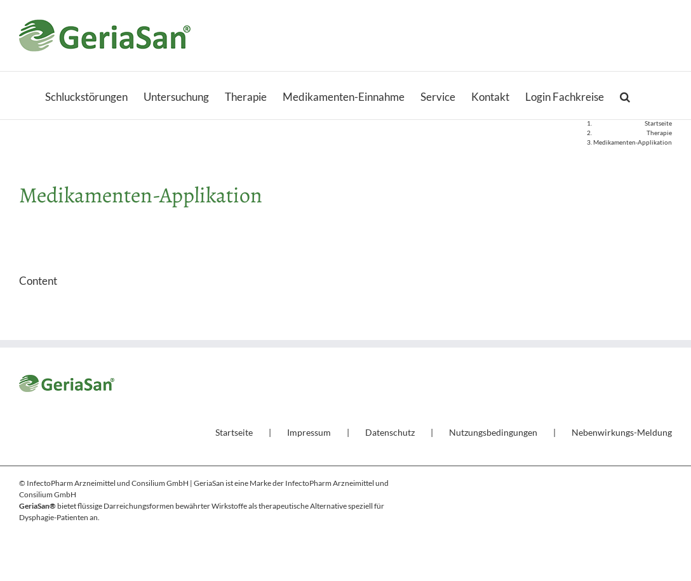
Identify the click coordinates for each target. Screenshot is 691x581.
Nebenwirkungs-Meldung (622, 432)
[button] (625, 95)
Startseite (234, 432)
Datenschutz (390, 432)
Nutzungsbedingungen (493, 432)
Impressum (309, 432)
